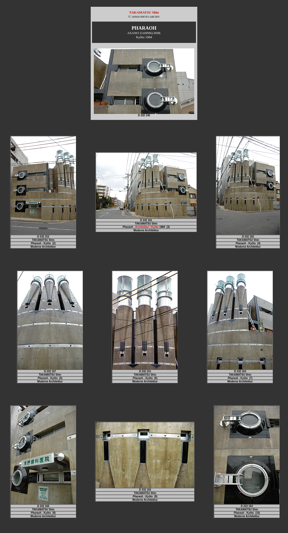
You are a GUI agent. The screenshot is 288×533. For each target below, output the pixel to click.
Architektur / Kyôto (147, 227)
